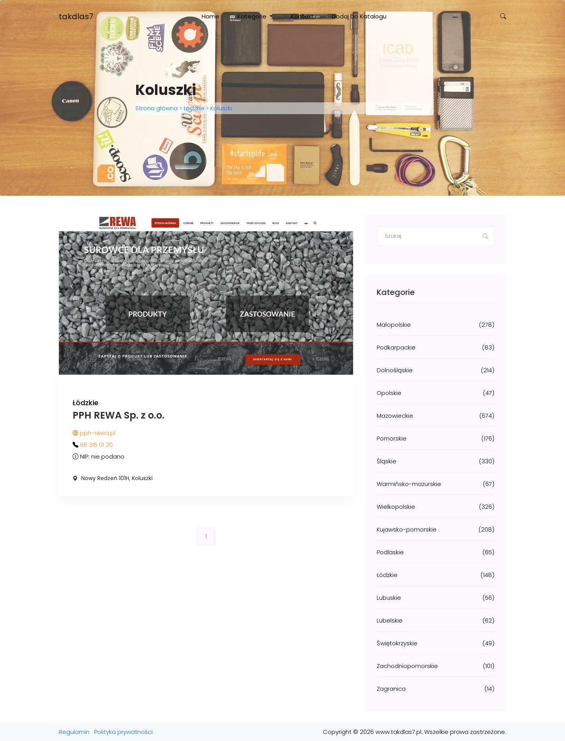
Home (210, 16)
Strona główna (157, 108)
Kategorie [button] (252, 16)
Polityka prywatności (123, 732)
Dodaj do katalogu (359, 16)
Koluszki (220, 108)
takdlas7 (76, 16)
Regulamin (74, 732)
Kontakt (302, 16)
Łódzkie (194, 108)
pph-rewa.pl (94, 433)
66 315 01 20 (96, 445)
